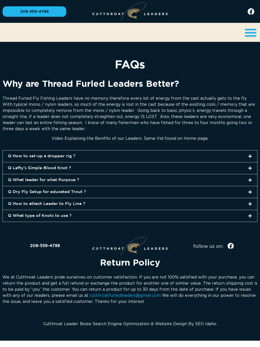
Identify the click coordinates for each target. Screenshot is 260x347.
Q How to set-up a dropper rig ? (41, 156)
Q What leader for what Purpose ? (43, 180)
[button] (250, 32)
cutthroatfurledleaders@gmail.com (125, 295)
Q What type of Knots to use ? (40, 216)
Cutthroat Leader (60, 323)
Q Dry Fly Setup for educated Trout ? (47, 192)
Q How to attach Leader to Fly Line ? (46, 204)
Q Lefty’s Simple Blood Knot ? (39, 168)
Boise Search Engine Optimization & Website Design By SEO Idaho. (148, 323)
